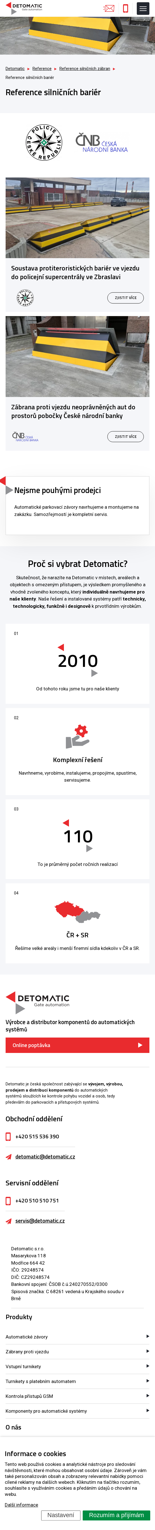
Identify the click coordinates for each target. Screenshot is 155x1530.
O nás (13, 1427)
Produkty (19, 1316)
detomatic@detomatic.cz (45, 1156)
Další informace (21, 1505)
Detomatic (15, 68)
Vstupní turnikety (23, 1366)
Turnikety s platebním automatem (41, 1381)
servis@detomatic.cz (40, 1220)
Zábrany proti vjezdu (27, 1351)
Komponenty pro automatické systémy (46, 1411)
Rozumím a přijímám (116, 1515)
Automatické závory (27, 1337)
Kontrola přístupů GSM (29, 1396)
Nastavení (60, 1515)
